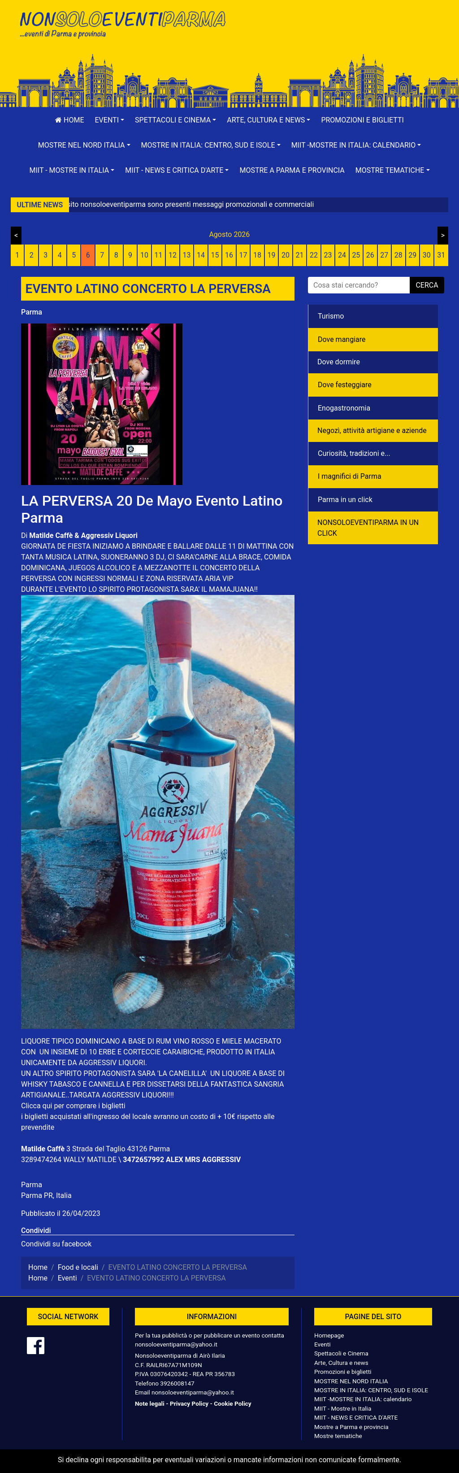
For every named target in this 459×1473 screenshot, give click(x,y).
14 (201, 255)
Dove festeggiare (345, 384)
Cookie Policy (232, 1403)
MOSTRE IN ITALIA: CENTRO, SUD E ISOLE (371, 1390)
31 (441, 255)
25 (356, 255)
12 (173, 255)
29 (412, 255)
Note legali (150, 1403)
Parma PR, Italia (46, 1195)
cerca (427, 285)
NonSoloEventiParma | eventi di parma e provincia (122, 25)
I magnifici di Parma (349, 476)
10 (144, 255)
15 (215, 255)
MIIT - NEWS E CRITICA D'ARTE (356, 1417)
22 (314, 255)
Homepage (329, 1335)
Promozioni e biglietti (362, 120)
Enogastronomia (344, 408)
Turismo (331, 316)
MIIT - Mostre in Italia (342, 1408)
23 (328, 255)
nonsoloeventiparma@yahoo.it (176, 1344)
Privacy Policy (189, 1403)
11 (159, 255)
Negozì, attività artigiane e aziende (372, 430)
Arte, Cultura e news (341, 1362)
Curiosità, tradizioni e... (354, 453)
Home (69, 120)
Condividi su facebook (56, 1244)
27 (384, 255)
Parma (31, 312)
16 (229, 255)
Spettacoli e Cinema (341, 1353)
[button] (110, 120)
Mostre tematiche (338, 1435)
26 (370, 255)
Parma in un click (345, 499)
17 (243, 255)
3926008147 (177, 1383)
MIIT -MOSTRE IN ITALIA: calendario (363, 1399)
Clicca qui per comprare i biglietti (73, 1105)
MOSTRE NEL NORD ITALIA (351, 1381)
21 (299, 255)
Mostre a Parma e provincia (291, 170)
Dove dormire (338, 362)
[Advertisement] (337, 36)
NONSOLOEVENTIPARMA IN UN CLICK (368, 528)
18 (257, 255)
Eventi (322, 1344)
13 (187, 255)
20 (285, 255)
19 (271, 255)
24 (342, 255)
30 (427, 255)
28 (398, 255)
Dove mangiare (342, 339)
